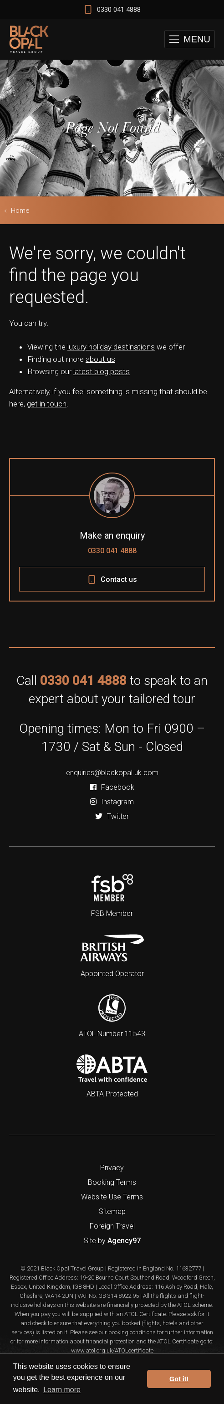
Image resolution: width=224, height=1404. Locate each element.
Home (20, 210)
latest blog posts (101, 371)
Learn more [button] (62, 1390)
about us (100, 359)
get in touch (46, 403)
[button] (189, 39)
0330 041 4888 (112, 550)
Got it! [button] (178, 1379)
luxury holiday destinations (111, 346)
